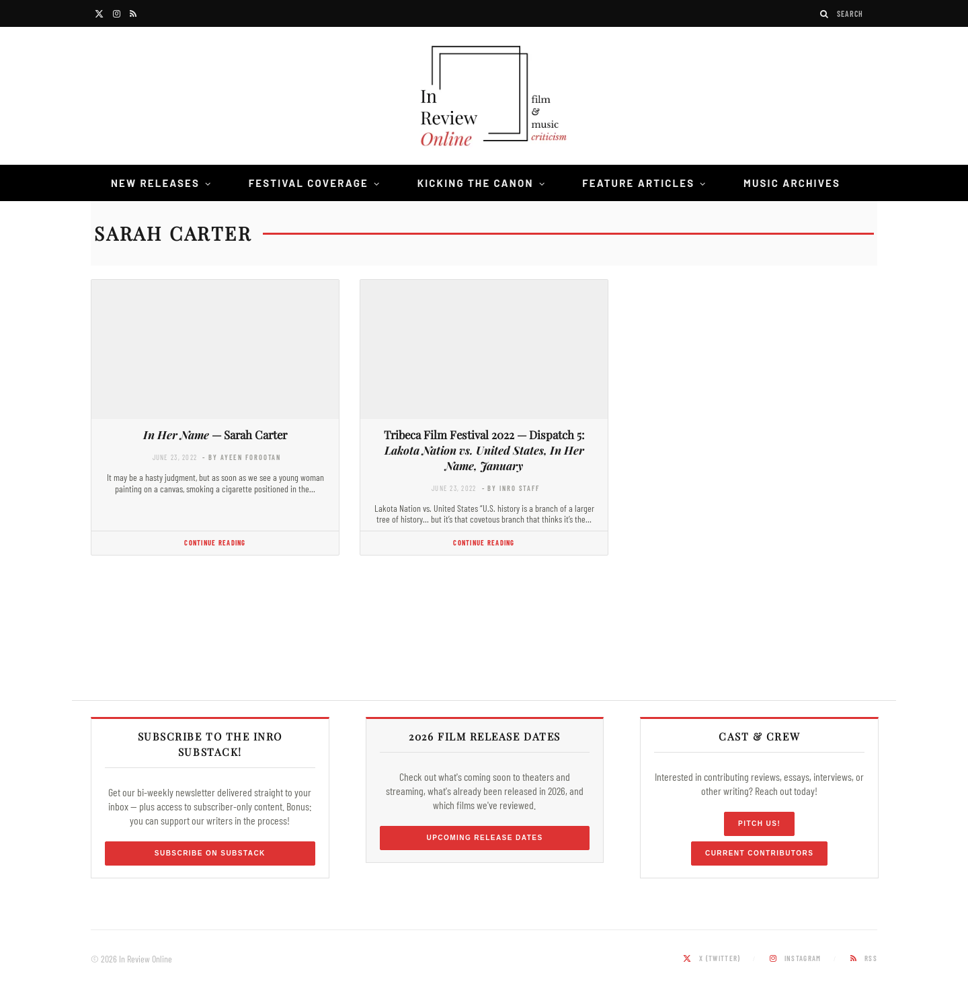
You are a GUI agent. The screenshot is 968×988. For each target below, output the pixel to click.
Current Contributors (759, 853)
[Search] (825, 13)
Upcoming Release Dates (484, 837)
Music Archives (791, 183)
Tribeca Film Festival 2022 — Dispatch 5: (484, 450)
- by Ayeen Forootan (241, 457)
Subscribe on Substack (210, 853)
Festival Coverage (308, 183)
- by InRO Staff (511, 488)
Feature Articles (638, 183)
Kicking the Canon (475, 183)
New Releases (155, 183)
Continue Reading (214, 542)
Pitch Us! (759, 823)
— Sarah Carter (215, 434)
